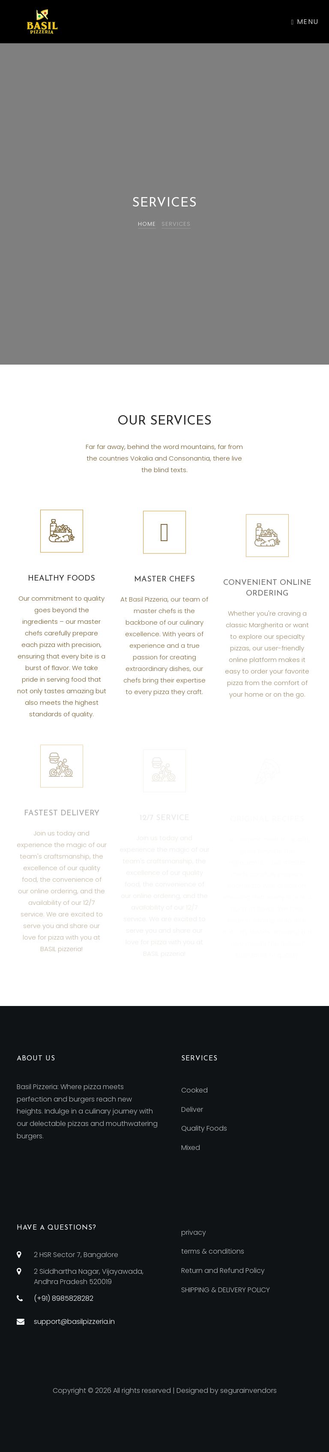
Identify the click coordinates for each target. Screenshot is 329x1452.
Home (147, 224)
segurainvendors (248, 1390)
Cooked (194, 1090)
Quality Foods (204, 1128)
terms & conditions (212, 1251)
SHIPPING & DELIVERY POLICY (225, 1290)
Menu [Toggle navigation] (305, 22)
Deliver (192, 1109)
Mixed (190, 1148)
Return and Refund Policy (223, 1270)
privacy (193, 1232)
